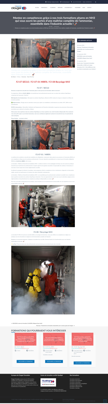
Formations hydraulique (75, 382)
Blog (84, 7)
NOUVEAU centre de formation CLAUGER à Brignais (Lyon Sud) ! (26, 323)
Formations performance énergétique (78, 384)
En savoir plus (69, 7)
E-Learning (53, 7)
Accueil (37, 7)
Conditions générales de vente (24, 400)
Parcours (60, 7)
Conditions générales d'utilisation (37, 400)
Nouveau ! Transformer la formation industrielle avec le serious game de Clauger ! (55, 325)
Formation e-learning (74, 388)
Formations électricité (75, 379)
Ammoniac (23, 76)
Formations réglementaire (76, 385)
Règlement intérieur (49, 400)
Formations (44, 7)
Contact (89, 7)
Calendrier (77, 7)
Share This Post (30, 76)
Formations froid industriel (76, 381)
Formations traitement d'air (76, 387)
